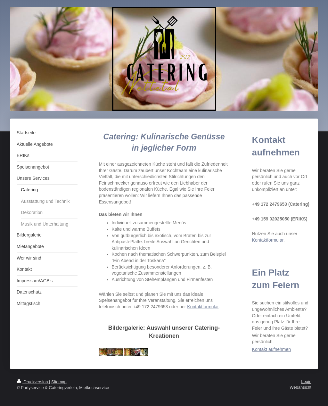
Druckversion (33, 381)
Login (306, 381)
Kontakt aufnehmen (271, 349)
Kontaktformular (202, 306)
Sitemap (59, 381)
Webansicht (300, 387)
